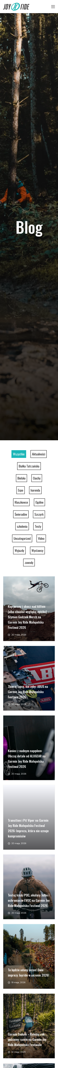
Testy (38, 526)
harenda (35, 490)
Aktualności (38, 454)
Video (41, 538)
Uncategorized (22, 538)
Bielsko (21, 478)
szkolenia (22, 526)
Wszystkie (19, 454)
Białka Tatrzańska (29, 466)
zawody (29, 562)
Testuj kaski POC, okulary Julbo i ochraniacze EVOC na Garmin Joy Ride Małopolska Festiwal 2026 (29, 900)
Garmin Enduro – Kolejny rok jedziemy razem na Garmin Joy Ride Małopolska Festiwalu (27, 1039)
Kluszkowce (21, 502)
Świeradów (21, 514)
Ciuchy (37, 478)
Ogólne (39, 502)
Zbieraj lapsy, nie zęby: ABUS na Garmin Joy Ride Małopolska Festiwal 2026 (28, 691)
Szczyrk (38, 514)
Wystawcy (37, 550)
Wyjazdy (19, 550)
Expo (20, 490)
